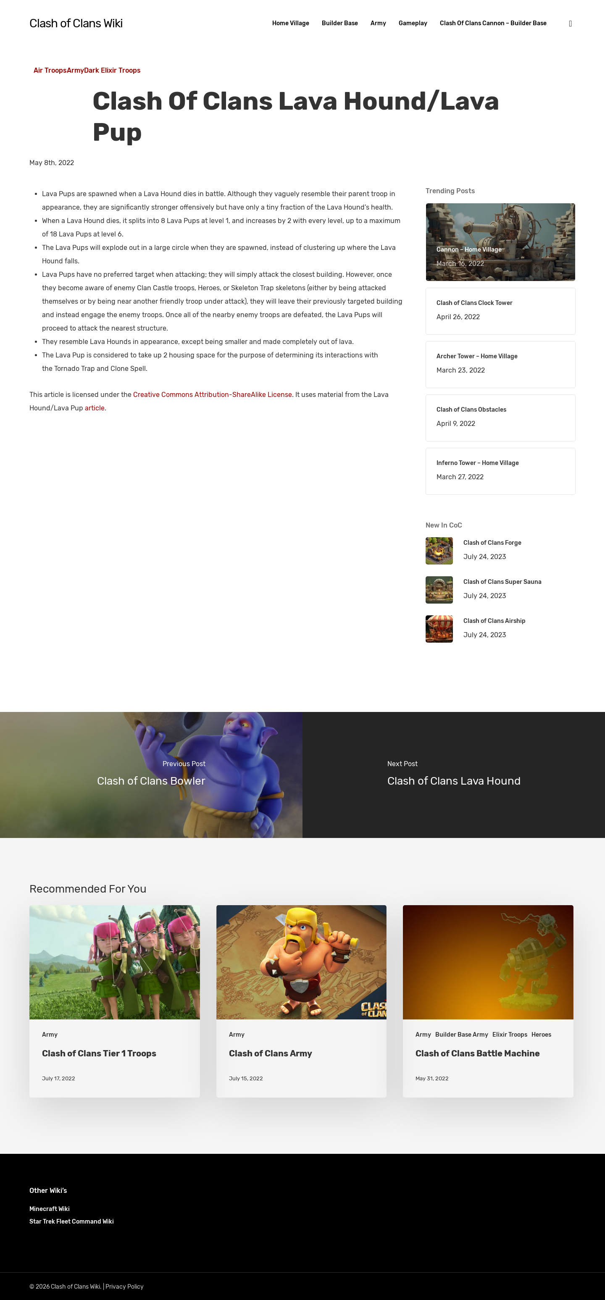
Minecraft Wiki (49, 1209)
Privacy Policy (124, 1286)
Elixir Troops (509, 1034)
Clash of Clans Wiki (76, 23)
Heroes (541, 1034)
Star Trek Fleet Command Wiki (71, 1221)
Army (75, 70)
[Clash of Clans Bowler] (151, 775)
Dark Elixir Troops (112, 70)
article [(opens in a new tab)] (95, 408)
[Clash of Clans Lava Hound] (453, 775)
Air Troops (50, 70)
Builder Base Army (461, 1034)
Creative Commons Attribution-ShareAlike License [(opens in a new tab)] (212, 395)
